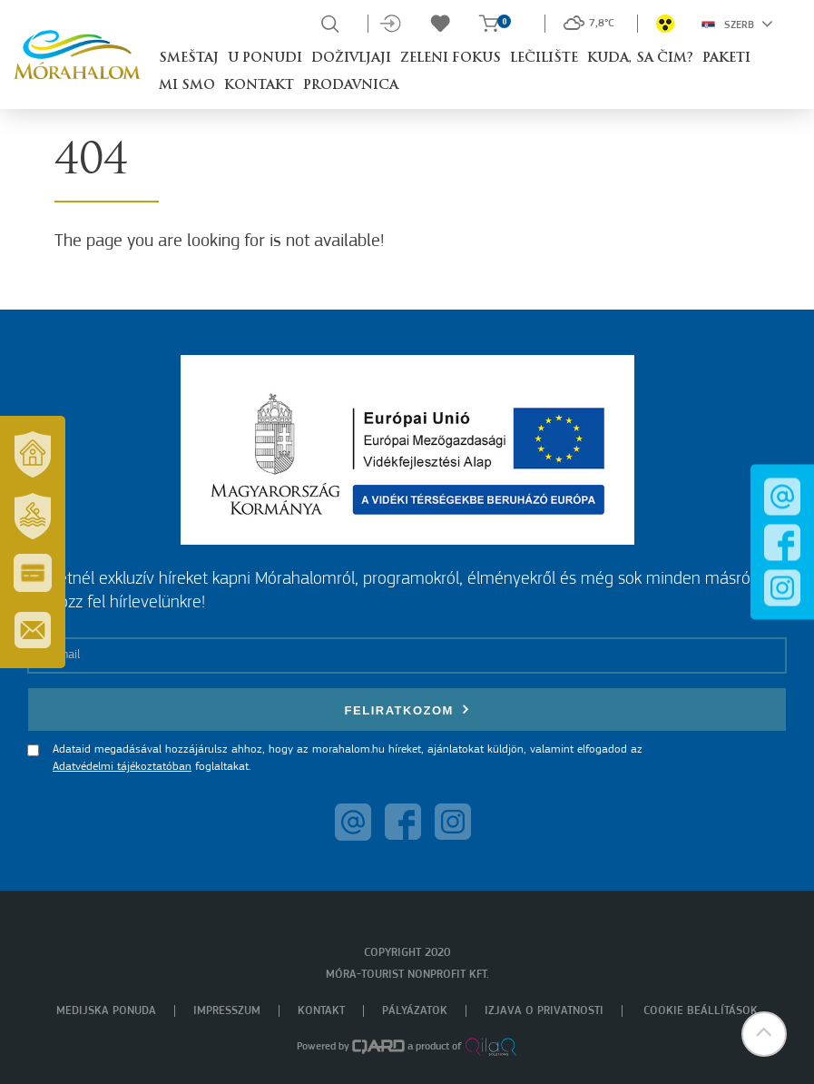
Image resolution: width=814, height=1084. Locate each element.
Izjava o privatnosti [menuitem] (544, 1011)
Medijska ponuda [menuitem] (106, 1011)
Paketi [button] (726, 58)
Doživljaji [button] (351, 58)
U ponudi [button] (265, 58)
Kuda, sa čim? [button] (640, 58)
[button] (764, 1034)
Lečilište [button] (544, 58)
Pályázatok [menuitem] (414, 1011)
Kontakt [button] (259, 86)
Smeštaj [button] (189, 58)
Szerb (737, 24)
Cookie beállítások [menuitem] (700, 1011)
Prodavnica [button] (350, 86)
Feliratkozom (407, 709)
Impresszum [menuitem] (226, 1011)
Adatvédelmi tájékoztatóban (122, 767)
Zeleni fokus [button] (450, 58)
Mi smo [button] (187, 86)
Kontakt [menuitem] (321, 1011)
